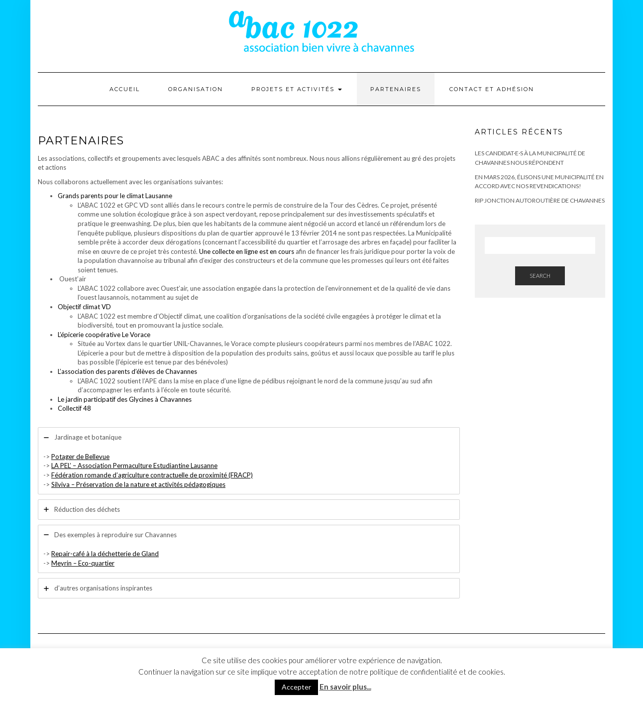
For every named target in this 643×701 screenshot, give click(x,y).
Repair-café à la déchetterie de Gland (105, 554)
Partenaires (395, 89)
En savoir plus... (345, 686)
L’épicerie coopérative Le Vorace (104, 335)
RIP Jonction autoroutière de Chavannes (540, 200)
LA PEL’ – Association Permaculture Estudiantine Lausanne (134, 465)
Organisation (195, 89)
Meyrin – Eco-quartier (82, 563)
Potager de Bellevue (80, 457)
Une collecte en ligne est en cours (246, 251)
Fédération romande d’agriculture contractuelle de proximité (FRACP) (152, 475)
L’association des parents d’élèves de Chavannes (127, 371)
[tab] (249, 460)
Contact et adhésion (491, 89)
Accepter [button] (296, 687)
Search (540, 275)
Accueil (124, 89)
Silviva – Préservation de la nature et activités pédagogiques (138, 484)
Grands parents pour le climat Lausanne (115, 196)
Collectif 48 (74, 408)
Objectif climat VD (84, 307)
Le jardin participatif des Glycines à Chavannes (125, 399)
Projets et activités (296, 89)
